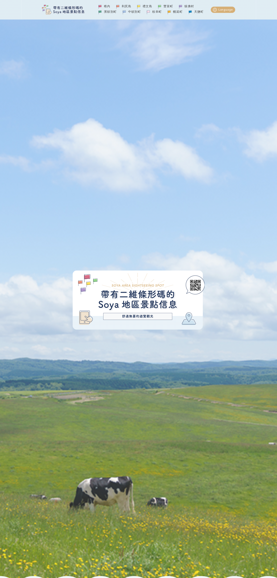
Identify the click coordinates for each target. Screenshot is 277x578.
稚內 (107, 6)
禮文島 (147, 6)
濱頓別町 (110, 12)
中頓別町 (134, 12)
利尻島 (126, 6)
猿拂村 (189, 6)
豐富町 (168, 6)
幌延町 (178, 12)
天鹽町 (199, 12)
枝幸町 (157, 12)
